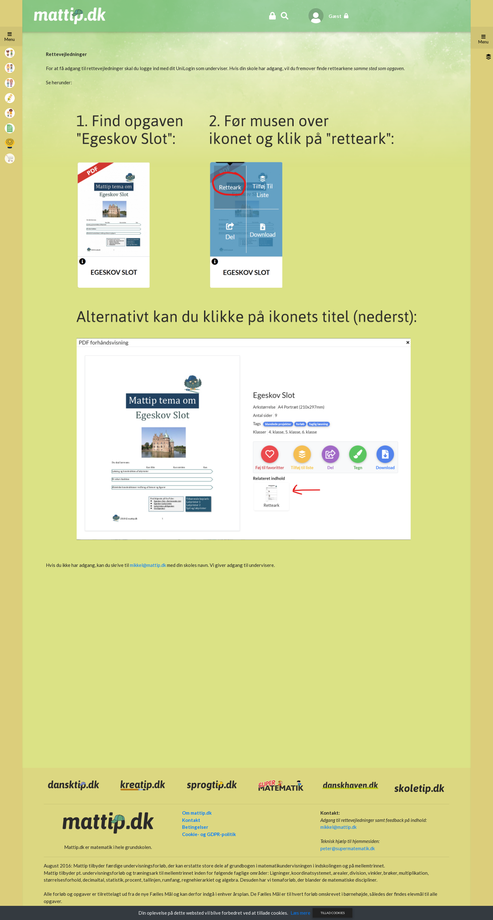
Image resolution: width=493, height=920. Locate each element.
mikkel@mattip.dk (148, 565)
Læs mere (300, 913)
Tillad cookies (333, 913)
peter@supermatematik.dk (347, 848)
